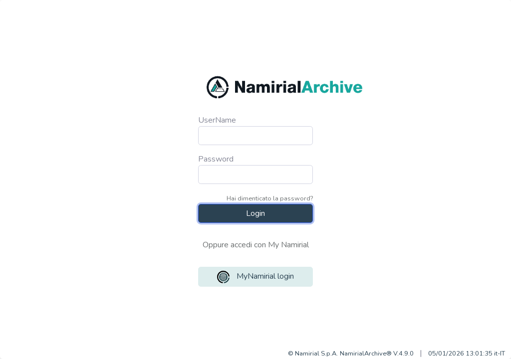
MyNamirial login (255, 277)
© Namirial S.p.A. (313, 353)
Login (255, 213)
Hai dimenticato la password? (270, 198)
